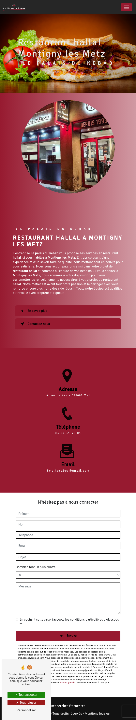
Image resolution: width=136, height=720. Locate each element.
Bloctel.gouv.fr (67, 682)
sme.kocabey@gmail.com (68, 464)
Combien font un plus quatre (36, 567)
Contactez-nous (34, 324)
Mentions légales (97, 713)
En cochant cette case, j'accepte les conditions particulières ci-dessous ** (69, 622)
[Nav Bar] (126, 7)
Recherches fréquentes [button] (68, 706)
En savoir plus (33, 311)
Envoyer (72, 636)
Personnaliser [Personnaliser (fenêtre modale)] (26, 710)
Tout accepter (26, 694)
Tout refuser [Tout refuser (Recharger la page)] (26, 702)
